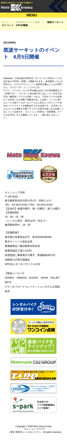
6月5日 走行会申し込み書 (16, 90)
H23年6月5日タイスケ (24, 84)
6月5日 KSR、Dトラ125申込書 (24, 87)
